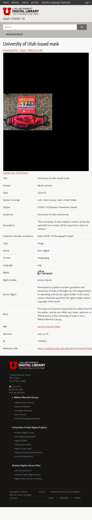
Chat (35, 2)
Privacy (42, 491)
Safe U (51, 497)
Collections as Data (22, 444)
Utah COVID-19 (14, 19)
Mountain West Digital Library (27, 474)
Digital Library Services (24, 402)
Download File (10, 50)
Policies (77, 497)
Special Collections (22, 406)
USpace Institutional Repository (28, 452)
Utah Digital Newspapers (25, 436)
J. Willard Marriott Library (20, 375)
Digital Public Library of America (28, 478)
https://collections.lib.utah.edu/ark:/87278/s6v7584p (65, 348)
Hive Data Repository (23, 456)
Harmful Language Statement (56, 2)
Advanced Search (14, 34)
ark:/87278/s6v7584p (49, 326)
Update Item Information (15, 172)
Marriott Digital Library (24, 432)
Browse (15, 2)
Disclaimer (63, 497)
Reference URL (35, 50)
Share (23, 50)
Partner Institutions (23, 470)
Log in (88, 2)
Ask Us (25, 2)
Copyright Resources (23, 410)
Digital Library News (23, 448)
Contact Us (15, 386)
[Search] (40, 27)
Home (6, 2)
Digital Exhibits (20, 440)
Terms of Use (20, 414)
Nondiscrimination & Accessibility (65, 491)
